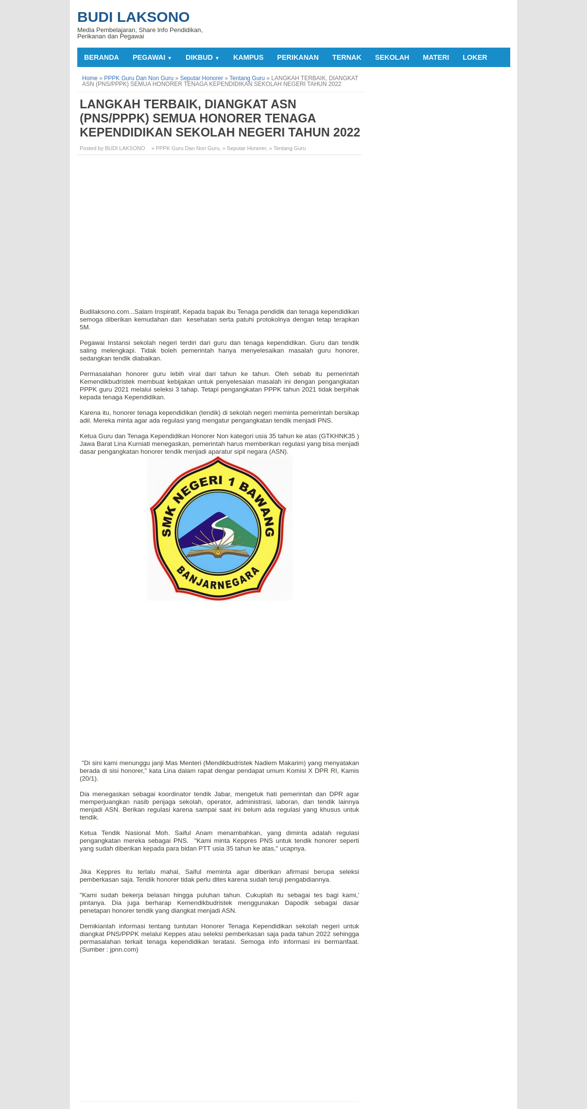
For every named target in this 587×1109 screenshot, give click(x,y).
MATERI (436, 57)
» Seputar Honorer (244, 148)
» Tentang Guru (287, 148)
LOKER (475, 57)
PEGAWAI (152, 57)
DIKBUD (203, 57)
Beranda (101, 57)
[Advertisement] (220, 230)
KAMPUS (248, 57)
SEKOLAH (392, 57)
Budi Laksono (133, 17)
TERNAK (347, 57)
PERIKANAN (298, 57)
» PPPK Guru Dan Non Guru (186, 148)
